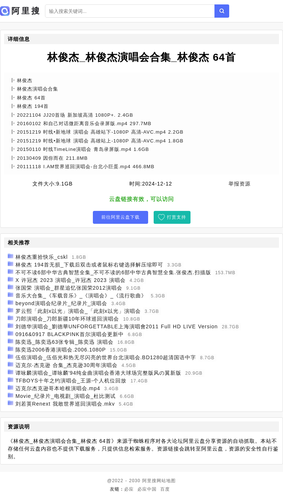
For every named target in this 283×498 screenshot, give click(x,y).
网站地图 (166, 480)
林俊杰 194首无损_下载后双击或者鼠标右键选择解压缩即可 (89, 265)
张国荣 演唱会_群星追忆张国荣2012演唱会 (68, 288)
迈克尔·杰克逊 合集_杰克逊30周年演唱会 (66, 365)
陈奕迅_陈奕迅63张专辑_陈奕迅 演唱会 (64, 342)
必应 (129, 489)
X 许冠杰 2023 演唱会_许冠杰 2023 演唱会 (70, 280)
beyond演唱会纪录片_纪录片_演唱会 (61, 303)
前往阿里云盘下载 (120, 217)
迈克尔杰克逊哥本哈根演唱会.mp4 (57, 388)
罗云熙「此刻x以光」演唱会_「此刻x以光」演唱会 (78, 311)
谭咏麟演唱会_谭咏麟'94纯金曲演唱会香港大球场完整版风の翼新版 (98, 373)
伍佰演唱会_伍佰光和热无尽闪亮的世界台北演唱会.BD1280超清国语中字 (105, 357)
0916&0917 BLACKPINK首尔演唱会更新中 (69, 334)
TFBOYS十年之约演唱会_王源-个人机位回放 (70, 381)
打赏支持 (176, 217)
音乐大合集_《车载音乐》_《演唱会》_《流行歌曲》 (81, 296)
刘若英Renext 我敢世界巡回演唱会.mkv (65, 404)
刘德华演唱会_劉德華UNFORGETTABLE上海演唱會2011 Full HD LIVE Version (116, 326)
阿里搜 (149, 480)
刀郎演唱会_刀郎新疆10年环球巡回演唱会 (67, 319)
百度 (165, 489)
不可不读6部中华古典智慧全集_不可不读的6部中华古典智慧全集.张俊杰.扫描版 (113, 272)
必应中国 (147, 489)
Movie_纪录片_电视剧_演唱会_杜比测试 (65, 396)
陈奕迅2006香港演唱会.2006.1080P (60, 350)
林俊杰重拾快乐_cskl (41, 257)
